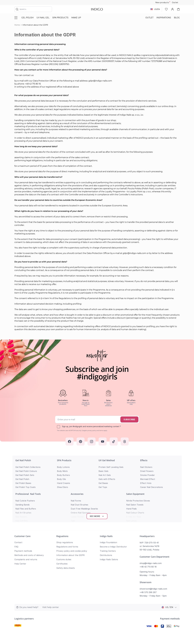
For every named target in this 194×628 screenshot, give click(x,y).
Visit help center (50, 578)
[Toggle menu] (15, 17)
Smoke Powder (147, 475)
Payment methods (23, 522)
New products (162, 2)
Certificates (62, 534)
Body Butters (63, 475)
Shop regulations (64, 513)
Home (17, 25)
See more (97, 487)
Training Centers (108, 522)
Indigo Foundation (108, 513)
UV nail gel (43, 17)
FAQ (16, 517)
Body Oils (61, 479)
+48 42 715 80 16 (148, 537)
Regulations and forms (67, 517)
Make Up (76, 17)
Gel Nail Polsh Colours (26, 471)
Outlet (175, 2)
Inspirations (163, 17)
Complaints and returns (25, 530)
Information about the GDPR (70, 526)
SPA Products (60, 17)
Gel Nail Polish (23, 460)
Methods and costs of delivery (29, 526)
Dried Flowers (146, 471)
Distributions (106, 526)
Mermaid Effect (147, 479)
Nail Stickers (146, 467)
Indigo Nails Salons (109, 530)
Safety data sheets (65, 539)
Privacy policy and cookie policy (71, 522)
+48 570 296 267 (148, 563)
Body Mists (62, 471)
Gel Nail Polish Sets (24, 475)
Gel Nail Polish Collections (27, 467)
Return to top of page (97, 622)
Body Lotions (63, 467)
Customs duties (63, 530)
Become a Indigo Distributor (113, 517)
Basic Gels (103, 471)
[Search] (17, 9)
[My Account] (172, 9)
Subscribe (129, 419)
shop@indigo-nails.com (151, 534)
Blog (177, 17)
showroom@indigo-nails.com (153, 559)
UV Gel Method (107, 460)
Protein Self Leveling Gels (111, 467)
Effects (143, 460)
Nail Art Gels (105, 475)
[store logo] (97, 9)
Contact (18, 513)
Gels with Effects (107, 479)
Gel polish (27, 17)
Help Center (20, 534)
